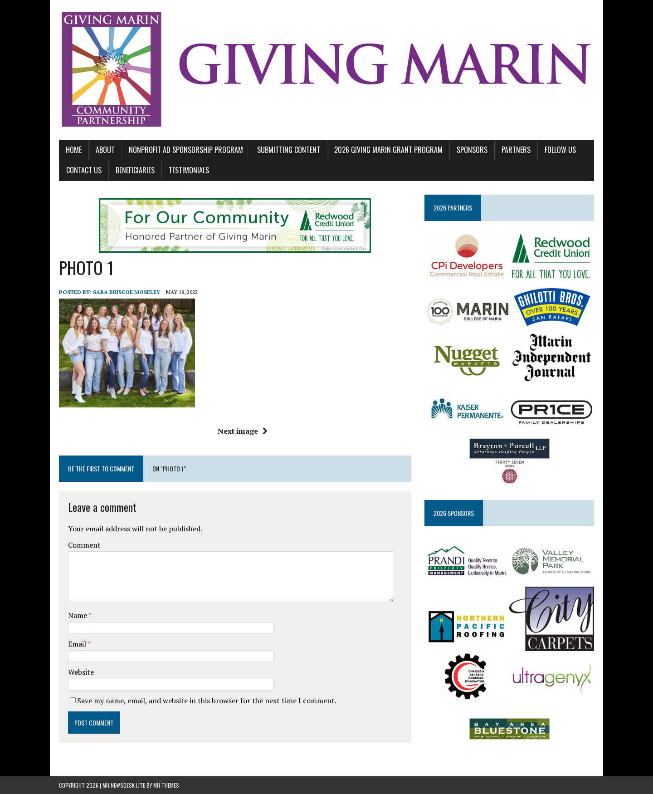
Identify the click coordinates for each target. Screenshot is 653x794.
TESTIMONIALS (189, 170)
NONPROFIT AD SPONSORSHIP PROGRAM (186, 149)
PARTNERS (516, 149)
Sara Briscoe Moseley (126, 292)
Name (78, 615)
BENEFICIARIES (135, 170)
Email (78, 644)
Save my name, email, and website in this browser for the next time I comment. (206, 701)
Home (74, 149)
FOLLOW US (560, 149)
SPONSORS (472, 149)
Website (81, 672)
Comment (84, 545)
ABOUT (105, 149)
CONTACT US (84, 170)
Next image (243, 431)
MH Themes (166, 785)
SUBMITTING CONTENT (288, 149)
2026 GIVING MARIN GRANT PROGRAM (388, 149)
